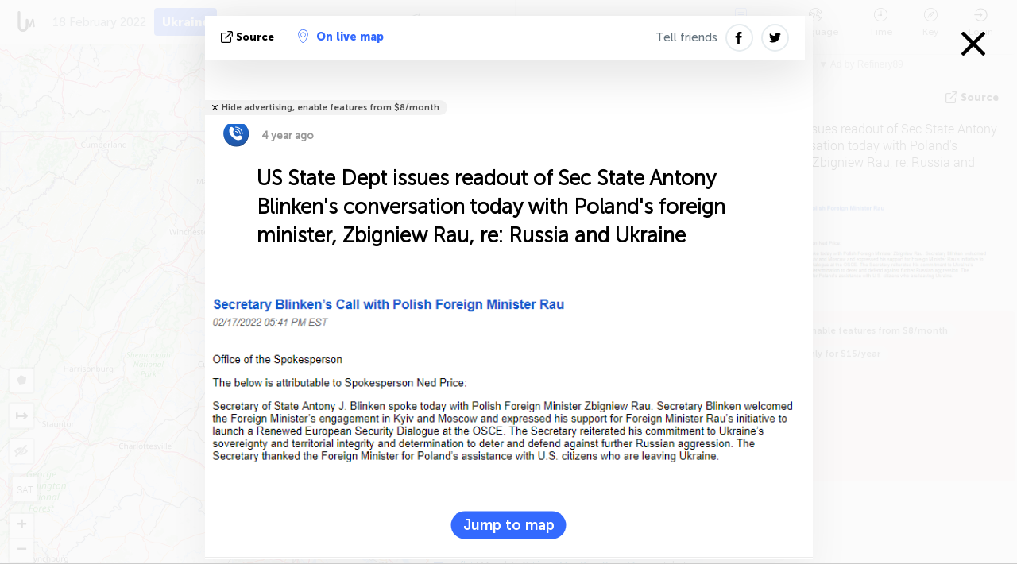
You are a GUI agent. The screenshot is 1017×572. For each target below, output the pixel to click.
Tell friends (686, 37)
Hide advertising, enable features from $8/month (330, 107)
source (249, 37)
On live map (341, 36)
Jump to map (509, 524)
